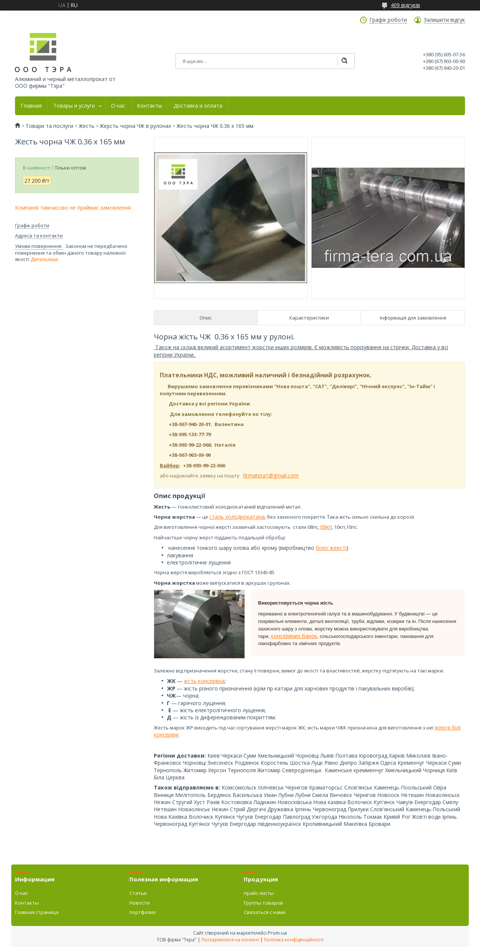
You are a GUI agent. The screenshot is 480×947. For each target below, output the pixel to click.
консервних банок (294, 635)
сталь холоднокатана (237, 516)
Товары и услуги (74, 105)
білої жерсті (331, 547)
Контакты (149, 105)
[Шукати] (344, 61)
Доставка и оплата (198, 105)
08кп (326, 526)
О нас (118, 105)
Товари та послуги (49, 126)
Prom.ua (277, 932)
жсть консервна (204, 680)
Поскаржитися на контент (230, 939)
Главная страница (36, 912)
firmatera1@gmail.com (270, 475)
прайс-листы (259, 893)
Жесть (86, 126)
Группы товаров (263, 902)
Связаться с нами (264, 912)
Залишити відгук (444, 20)
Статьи (138, 893)
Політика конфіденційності (294, 939)
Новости (139, 902)
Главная (31, 105)
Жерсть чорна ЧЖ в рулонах (135, 126)
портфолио (142, 912)
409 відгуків (405, 5)
